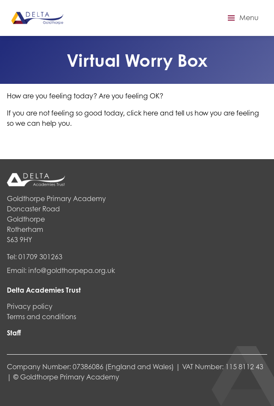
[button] (242, 18)
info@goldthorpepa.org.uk (71, 270)
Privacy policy (30, 306)
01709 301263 (40, 256)
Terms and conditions (41, 316)
